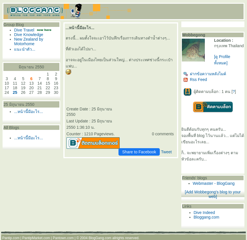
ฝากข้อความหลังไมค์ (204, 74)
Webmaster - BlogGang (214, 183)
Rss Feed (195, 79)
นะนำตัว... (24, 49)
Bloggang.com (206, 217)
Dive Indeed (204, 212)
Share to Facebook (139, 152)
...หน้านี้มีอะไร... (28, 111)
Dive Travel (24, 30)
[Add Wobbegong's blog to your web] (213, 194)
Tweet (166, 152)
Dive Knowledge (28, 34)
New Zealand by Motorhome (28, 41)
